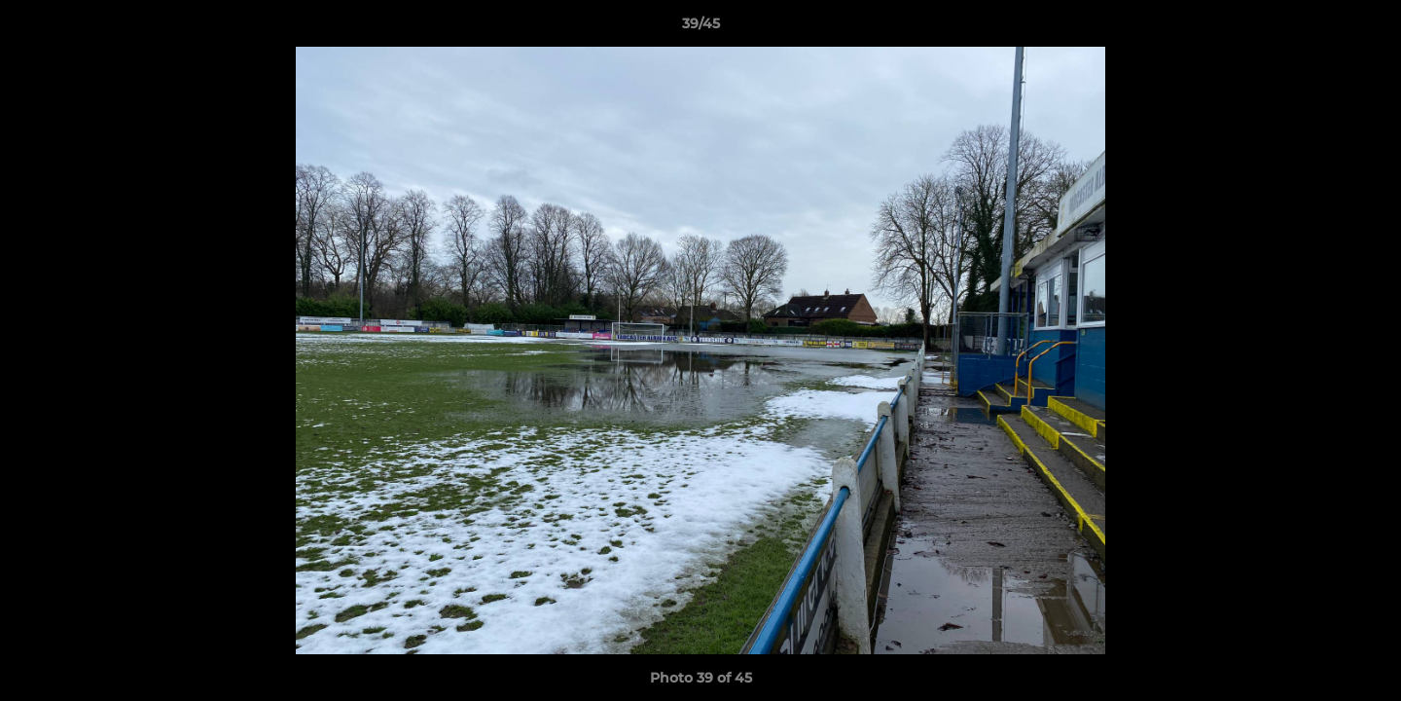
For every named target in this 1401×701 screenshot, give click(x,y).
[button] (1366, 28)
